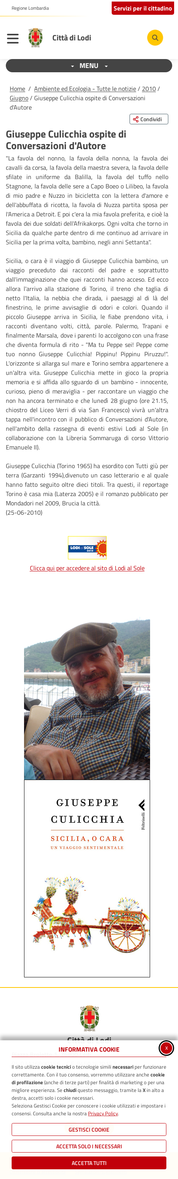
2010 (149, 88)
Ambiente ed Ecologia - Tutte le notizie (85, 88)
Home (17, 88)
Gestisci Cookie (89, 1129)
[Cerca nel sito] (155, 38)
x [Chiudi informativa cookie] (166, 1047)
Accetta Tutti (89, 1163)
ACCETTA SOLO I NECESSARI (89, 1146)
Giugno (19, 98)
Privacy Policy (103, 1113)
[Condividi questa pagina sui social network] (149, 119)
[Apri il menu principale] (14, 39)
